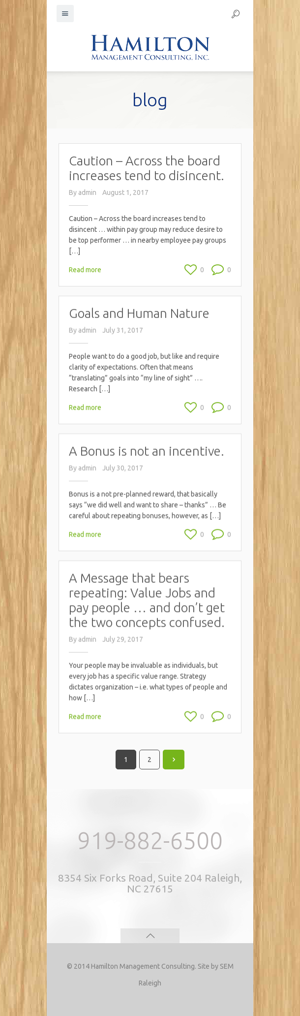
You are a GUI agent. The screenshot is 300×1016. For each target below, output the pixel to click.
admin (87, 192)
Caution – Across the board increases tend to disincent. (146, 168)
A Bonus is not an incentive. (146, 415)
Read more (85, 270)
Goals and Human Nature (139, 294)
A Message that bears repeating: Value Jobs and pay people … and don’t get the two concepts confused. (147, 548)
